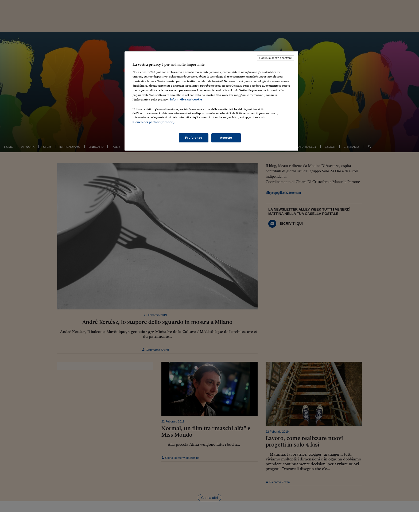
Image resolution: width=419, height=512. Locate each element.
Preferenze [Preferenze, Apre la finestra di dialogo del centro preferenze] (193, 137)
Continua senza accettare (275, 58)
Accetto (226, 137)
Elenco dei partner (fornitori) (153, 122)
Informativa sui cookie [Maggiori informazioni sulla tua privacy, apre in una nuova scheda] (186, 99)
